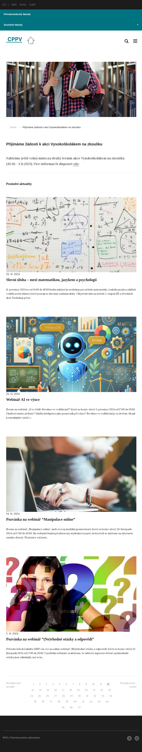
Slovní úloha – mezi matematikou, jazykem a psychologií (51, 280)
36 (43, 701)
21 (94, 690)
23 (109, 690)
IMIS (14, 4)
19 (78, 690)
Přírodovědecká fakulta (17, 14)
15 (48, 690)
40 (75, 701)
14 (40, 690)
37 (51, 701)
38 (59, 701)
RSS (5, 737)
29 (71, 696)
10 (93, 684)
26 (47, 696)
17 (63, 690)
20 (86, 690)
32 (95, 696)
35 (35, 701)
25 (39, 696)
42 (90, 701)
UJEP (32, 4)
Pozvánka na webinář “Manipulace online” (40, 519)
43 (99, 701)
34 (110, 696)
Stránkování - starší (128, 685)
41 (83, 701)
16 (55, 690)
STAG (23, 4)
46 (71, 707)
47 (79, 707)
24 (31, 696)
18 (71, 690)
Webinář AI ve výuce (23, 399)
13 (33, 690)
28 (63, 696)
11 (101, 684)
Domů (13, 127)
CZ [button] (6, 4)
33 (102, 696)
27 (55, 696)
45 (63, 707)
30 (79, 696)
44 (107, 701)
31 (87, 696)
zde (76, 164)
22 (101, 690)
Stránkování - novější (14, 685)
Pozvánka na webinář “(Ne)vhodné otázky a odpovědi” (50, 639)
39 (66, 701)
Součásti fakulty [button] (71, 24)
